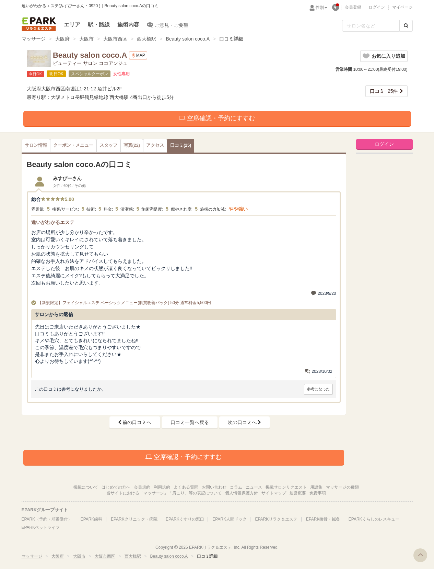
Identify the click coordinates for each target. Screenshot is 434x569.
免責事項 (317, 493)
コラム (236, 487)
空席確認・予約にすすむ (217, 118)
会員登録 (353, 7)
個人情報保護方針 (241, 493)
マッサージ (34, 39)
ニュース (254, 487)
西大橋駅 (146, 39)
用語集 (316, 487)
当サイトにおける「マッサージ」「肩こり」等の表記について (164, 493)
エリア (72, 24)
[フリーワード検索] (371, 26)
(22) (132, 145)
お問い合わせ (214, 487)
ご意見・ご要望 (167, 24)
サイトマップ (273, 493)
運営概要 (298, 493)
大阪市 (86, 39)
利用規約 (162, 487)
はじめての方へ (116, 487)
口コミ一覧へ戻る (190, 422)
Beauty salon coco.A (188, 39)
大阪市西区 (115, 39)
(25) (180, 145)
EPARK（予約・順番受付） (47, 519)
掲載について (85, 487)
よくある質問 (186, 487)
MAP (138, 55)
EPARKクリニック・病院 (134, 519)
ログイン (376, 7)
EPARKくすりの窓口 (185, 519)
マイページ (402, 7)
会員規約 (142, 487)
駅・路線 (99, 24)
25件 (384, 91)
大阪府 (62, 39)
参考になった (318, 389)
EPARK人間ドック (229, 519)
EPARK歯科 (92, 519)
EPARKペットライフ (41, 527)
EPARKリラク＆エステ (39, 24)
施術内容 (128, 24)
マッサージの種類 (342, 487)
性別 (321, 7)
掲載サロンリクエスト (286, 487)
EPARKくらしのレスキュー (374, 519)
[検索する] (406, 25)
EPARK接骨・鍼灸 (323, 519)
